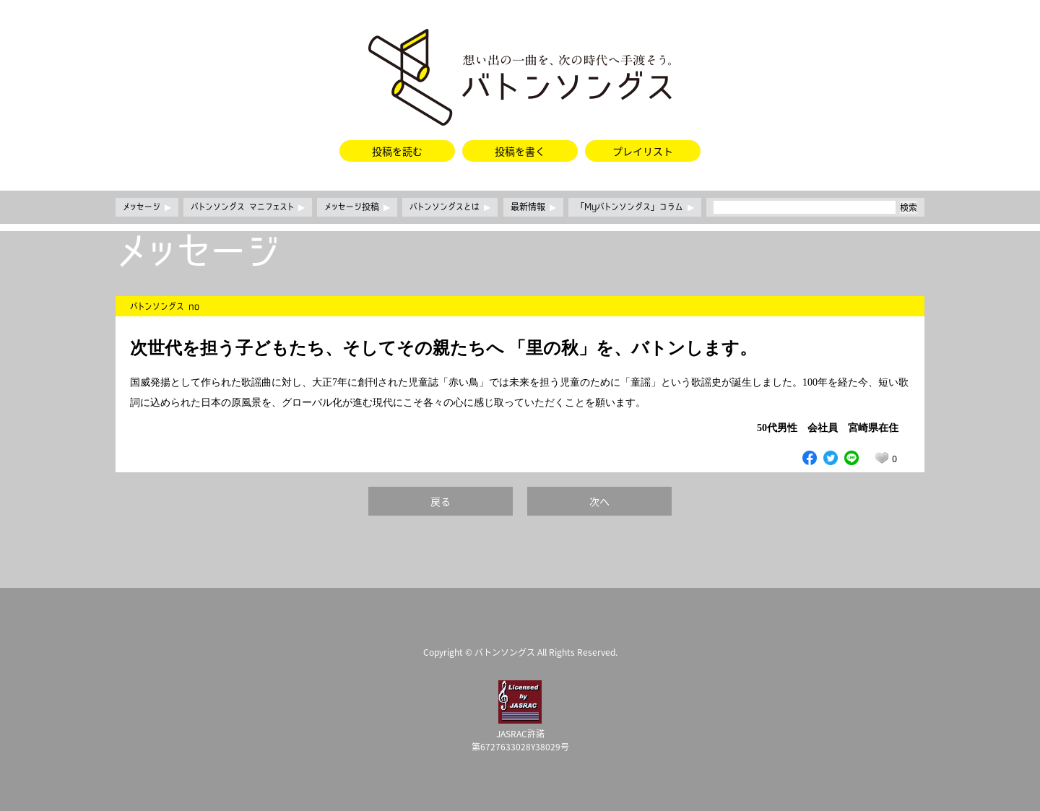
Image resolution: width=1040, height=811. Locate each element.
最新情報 (533, 207)
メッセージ (147, 207)
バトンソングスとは (450, 207)
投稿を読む (397, 151)
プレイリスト (642, 151)
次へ (599, 501)
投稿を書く (520, 151)
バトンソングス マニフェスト (248, 207)
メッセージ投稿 (357, 207)
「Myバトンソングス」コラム (635, 207)
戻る (440, 501)
